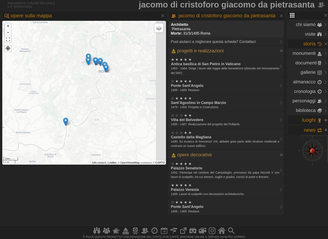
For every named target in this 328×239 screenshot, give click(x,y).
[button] (8, 48)
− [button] (8, 33)
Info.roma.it (99, 162)
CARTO (160, 162)
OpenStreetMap (130, 162)
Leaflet (112, 162)
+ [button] (8, 26)
